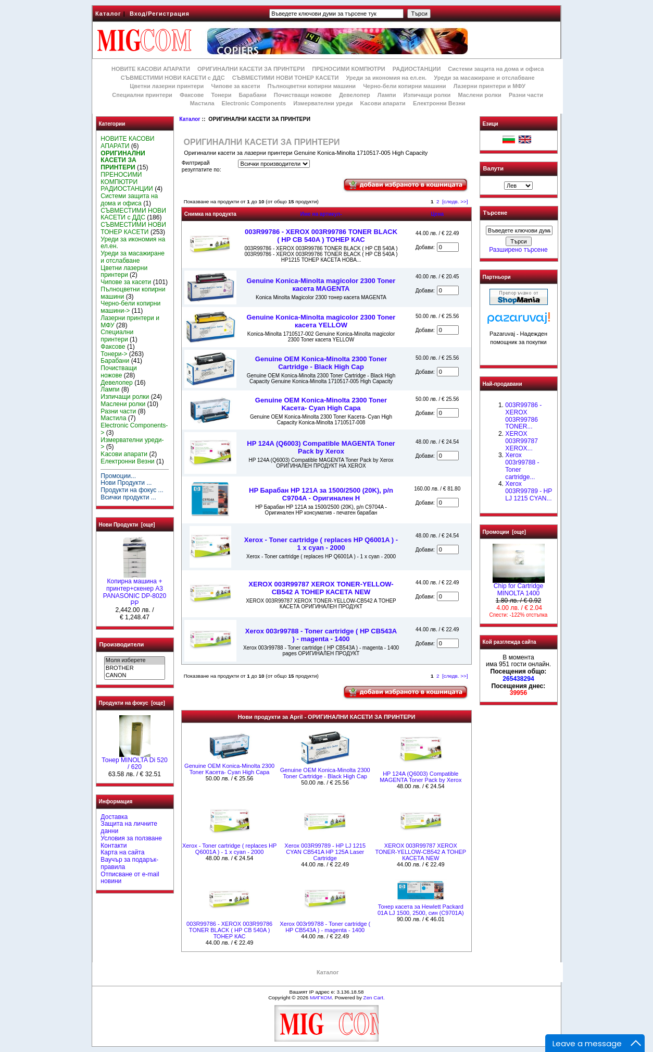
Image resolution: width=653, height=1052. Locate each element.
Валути (493, 168)
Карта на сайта (122, 852)
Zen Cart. (374, 997)
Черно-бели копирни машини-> (130, 307)
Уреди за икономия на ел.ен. (386, 78)
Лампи (387, 95)
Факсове (192, 95)
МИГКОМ (321, 997)
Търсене (495, 213)
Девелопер (354, 95)
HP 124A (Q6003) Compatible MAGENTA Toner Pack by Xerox (321, 447)
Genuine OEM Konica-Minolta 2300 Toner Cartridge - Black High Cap (321, 363)
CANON (135, 675)
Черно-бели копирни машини (404, 86)
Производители (121, 644)
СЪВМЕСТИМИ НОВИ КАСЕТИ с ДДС (173, 78)
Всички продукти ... (128, 497)
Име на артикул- (321, 214)
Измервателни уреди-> (132, 443)
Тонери (221, 95)
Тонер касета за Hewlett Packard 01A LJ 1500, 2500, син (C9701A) (421, 909)
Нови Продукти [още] (127, 525)
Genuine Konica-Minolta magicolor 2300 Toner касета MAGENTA (321, 284)
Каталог (108, 13)
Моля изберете (135, 660)
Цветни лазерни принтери (167, 86)
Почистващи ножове (303, 95)
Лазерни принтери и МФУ (489, 86)
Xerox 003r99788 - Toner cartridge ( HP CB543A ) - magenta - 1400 (321, 635)
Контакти (114, 845)
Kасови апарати (383, 103)
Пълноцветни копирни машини (311, 86)
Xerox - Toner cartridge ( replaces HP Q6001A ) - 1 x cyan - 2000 (321, 544)
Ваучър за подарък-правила (129, 863)
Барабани (253, 95)
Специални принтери (142, 95)
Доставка (114, 817)
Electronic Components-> (134, 429)
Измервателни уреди (323, 103)
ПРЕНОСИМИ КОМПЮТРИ (348, 69)
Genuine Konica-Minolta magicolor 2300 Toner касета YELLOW (321, 321)
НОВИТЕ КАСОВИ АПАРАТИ (150, 69)
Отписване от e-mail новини (130, 878)
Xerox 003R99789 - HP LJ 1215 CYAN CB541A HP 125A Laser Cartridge (325, 851)
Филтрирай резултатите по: (201, 166)
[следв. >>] (455, 201)
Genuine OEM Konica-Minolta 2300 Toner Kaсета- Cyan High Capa (321, 404)
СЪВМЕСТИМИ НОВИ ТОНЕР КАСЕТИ (285, 78)
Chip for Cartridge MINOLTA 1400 (519, 587)
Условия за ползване (131, 838)
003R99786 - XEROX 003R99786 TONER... (523, 415)
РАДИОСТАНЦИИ (417, 69)
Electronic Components (254, 103)
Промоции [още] (504, 532)
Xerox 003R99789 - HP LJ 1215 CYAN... (528, 491)
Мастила (202, 103)
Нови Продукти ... (126, 482)
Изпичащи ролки (427, 95)
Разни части (526, 95)
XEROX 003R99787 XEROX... (521, 441)
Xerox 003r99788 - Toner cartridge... (522, 465)
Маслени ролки (479, 95)
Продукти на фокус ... (132, 490)
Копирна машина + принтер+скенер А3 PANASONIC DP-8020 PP (134, 589)
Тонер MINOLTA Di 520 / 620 (134, 761)
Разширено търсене (518, 249)
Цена (437, 214)
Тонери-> (114, 354)
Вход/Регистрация (160, 13)
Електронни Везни (439, 103)
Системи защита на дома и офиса (496, 69)
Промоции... (118, 476)
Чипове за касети (235, 86)
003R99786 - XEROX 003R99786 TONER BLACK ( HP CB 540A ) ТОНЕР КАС (321, 235)
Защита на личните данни (129, 827)
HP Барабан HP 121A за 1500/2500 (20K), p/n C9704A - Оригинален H (321, 494)
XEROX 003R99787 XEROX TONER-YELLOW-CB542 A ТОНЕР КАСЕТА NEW (320, 588)
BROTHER (135, 668)
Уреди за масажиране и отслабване (484, 78)
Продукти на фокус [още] (132, 703)
